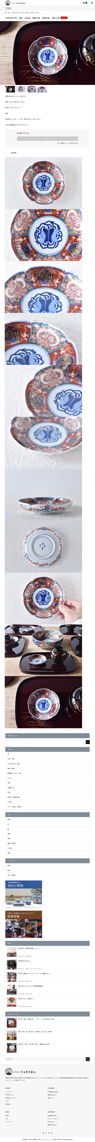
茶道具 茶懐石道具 (14, 797)
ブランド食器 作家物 (14, 807)
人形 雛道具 (12, 875)
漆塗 (9, 783)
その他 (10, 802)
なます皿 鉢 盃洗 (14, 763)
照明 (9, 865)
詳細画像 (13, 153)
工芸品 (7, 1115)
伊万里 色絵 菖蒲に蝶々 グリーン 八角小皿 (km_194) (36, 1019)
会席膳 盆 (11, 787)
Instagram (7, 1104)
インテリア (8, 1122)
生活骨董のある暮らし (53, 1092)
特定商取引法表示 (52, 1115)
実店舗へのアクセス (10, 1098)
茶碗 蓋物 (11, 768)
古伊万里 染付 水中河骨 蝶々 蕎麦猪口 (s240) (33, 1044)
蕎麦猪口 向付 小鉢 (14, 773)
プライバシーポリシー (53, 1118)
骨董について (51, 1098)
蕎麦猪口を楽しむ (52, 1095)
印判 (9, 792)
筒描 (9, 838)
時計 (9, 870)
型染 (9, 819)
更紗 (9, 834)
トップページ (8, 1092)
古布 (6, 1118)
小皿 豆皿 (11, 759)
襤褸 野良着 (12, 843)
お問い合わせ (51, 1122)
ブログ (7, 1101)
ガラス (10, 778)
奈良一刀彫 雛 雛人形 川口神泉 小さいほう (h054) (35, 1031)
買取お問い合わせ (52, 1125)
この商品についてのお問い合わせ (68, 143)
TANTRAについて (9, 1095)
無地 (9, 853)
